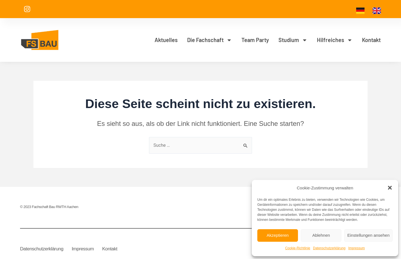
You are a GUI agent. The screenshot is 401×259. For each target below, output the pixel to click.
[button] (390, 187)
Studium (292, 40)
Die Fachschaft (209, 40)
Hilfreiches (335, 40)
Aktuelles (166, 39)
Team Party (255, 39)
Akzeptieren (277, 235)
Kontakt (371, 39)
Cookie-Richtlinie (297, 248)
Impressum (356, 248)
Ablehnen (321, 235)
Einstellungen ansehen (368, 235)
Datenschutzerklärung (329, 248)
